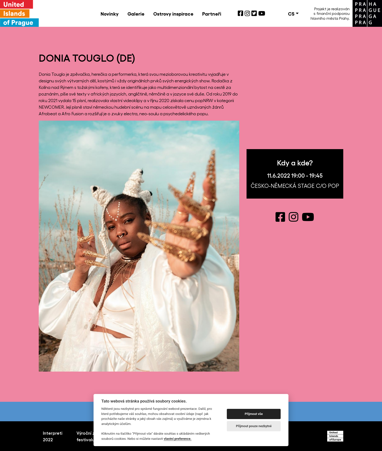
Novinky (110, 13)
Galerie (135, 13)
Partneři (211, 13)
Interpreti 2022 (52, 436)
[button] (293, 13)
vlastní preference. (177, 439)
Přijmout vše (254, 414)
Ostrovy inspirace (173, 13)
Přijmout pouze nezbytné (253, 426)
